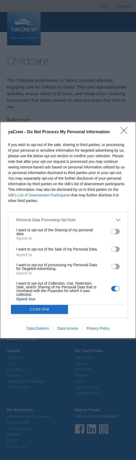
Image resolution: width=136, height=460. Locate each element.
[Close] (126, 132)
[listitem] (68, 220)
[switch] (115, 231)
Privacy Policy (98, 328)
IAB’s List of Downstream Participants (39, 195)
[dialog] (68, 230)
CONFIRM (40, 309)
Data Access (67, 328)
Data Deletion (37, 328)
